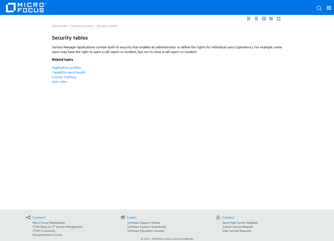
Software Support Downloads (146, 226)
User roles (59, 81)
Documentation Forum (47, 234)
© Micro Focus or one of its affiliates (167, 238)
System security (82, 26)
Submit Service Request (237, 226)
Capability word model (68, 72)
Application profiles (66, 67)
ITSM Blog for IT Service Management (58, 226)
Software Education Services (145, 230)
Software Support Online (143, 222)
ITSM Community (44, 230)
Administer (59, 26)
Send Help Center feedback (240, 222)
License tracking (64, 76)
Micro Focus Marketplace (49, 222)
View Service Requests (236, 230)
